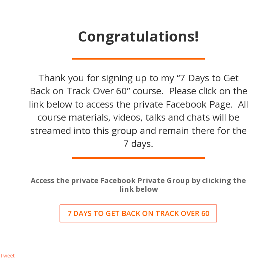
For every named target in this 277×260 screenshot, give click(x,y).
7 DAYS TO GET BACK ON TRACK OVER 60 (138, 213)
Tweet (7, 255)
